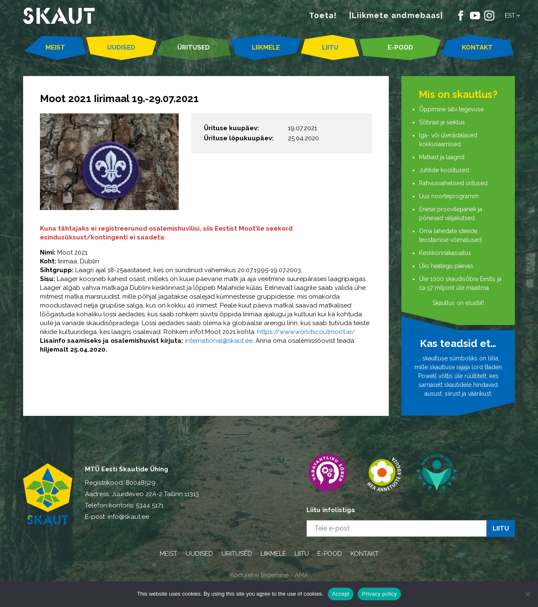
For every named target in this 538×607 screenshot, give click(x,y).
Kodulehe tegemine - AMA (269, 575)
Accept (340, 594)
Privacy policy (379, 594)
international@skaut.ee (219, 340)
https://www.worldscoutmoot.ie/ (306, 332)
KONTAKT (477, 47)
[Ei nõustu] (527, 594)
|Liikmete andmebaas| (396, 15)
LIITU (330, 47)
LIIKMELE (266, 47)
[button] (513, 16)
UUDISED (121, 47)
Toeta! (323, 15)
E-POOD (400, 47)
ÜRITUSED (193, 47)
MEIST (55, 47)
